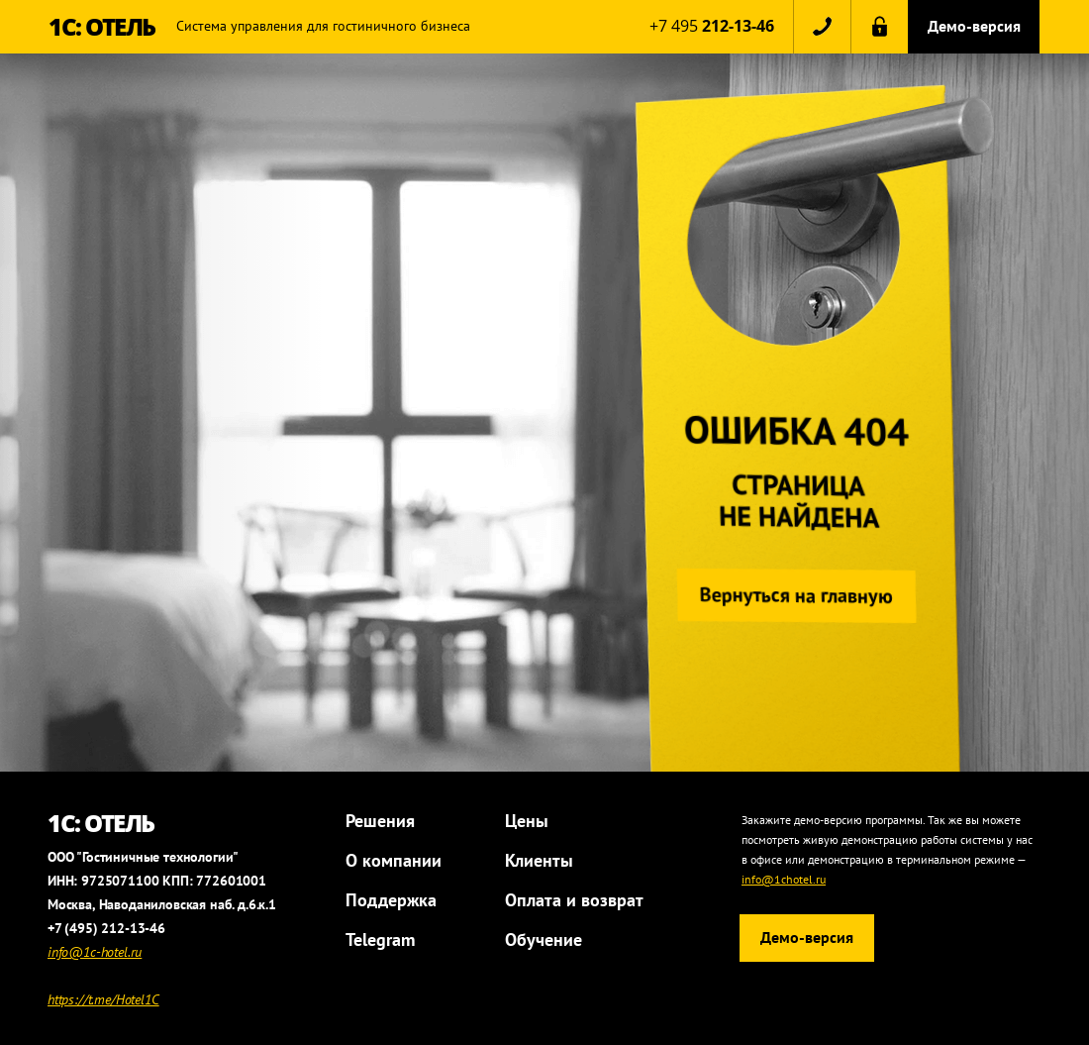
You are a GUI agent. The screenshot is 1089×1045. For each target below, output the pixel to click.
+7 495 (711, 26)
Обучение (543, 939)
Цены (526, 820)
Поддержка (391, 899)
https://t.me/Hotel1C (103, 999)
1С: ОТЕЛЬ (102, 26)
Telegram (380, 939)
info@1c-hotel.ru (95, 952)
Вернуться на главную (793, 595)
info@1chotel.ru (784, 879)
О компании (394, 860)
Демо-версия (974, 26)
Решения (380, 820)
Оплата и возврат (574, 899)
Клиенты (539, 860)
